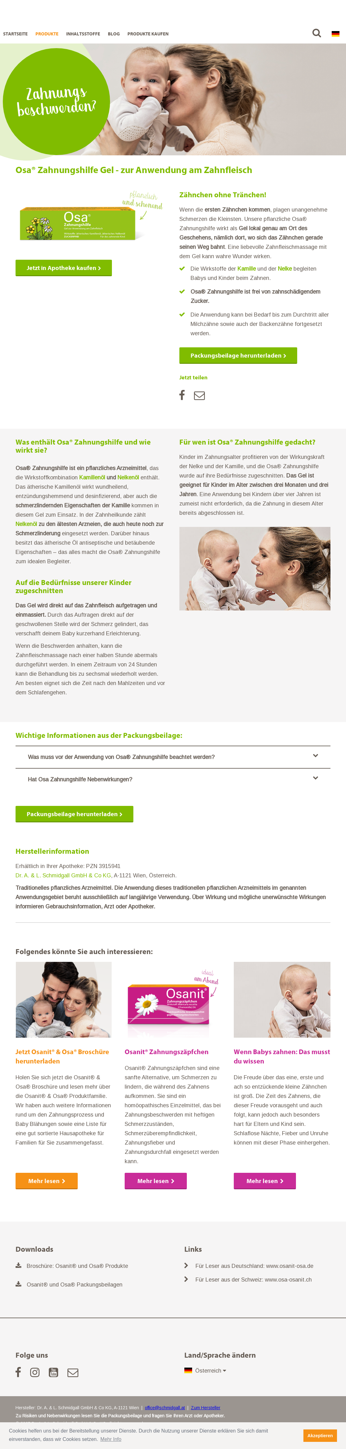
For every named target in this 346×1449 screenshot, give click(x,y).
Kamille (247, 269)
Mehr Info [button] (111, 1439)
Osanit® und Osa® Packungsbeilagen (74, 1285)
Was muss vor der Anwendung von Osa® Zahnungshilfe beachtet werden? (173, 756)
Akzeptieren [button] (320, 1435)
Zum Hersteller (205, 1407)
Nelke (285, 269)
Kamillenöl (92, 477)
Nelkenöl (128, 477)
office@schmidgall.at (165, 1407)
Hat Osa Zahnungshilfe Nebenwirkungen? (173, 779)
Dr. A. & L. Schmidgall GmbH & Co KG (63, 875)
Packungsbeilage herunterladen (236, 355)
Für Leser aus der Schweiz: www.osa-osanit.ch (254, 1280)
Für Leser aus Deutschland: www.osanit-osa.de (254, 1266)
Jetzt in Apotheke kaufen (61, 268)
